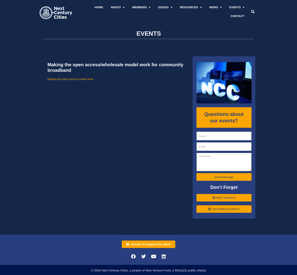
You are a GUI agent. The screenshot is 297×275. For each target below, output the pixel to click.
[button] (253, 12)
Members (141, 7)
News (215, 7)
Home (98, 7)
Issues (165, 7)
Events (236, 7)
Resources (191, 7)
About (117, 7)
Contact (237, 16)
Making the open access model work (71, 79)
